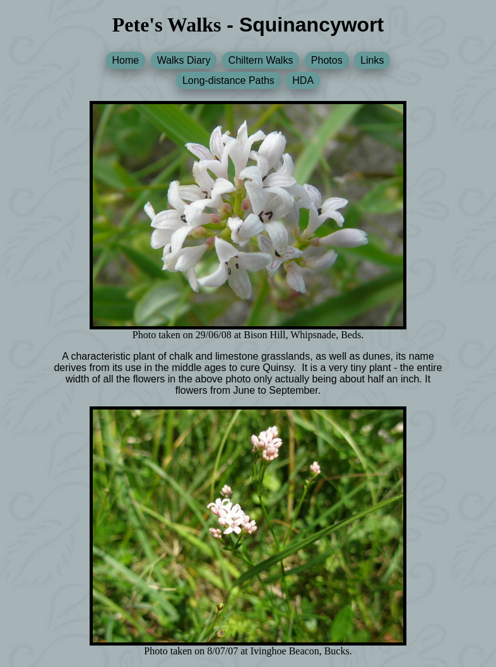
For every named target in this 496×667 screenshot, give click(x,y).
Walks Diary (184, 60)
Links (372, 60)
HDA (303, 80)
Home (125, 60)
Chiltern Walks (260, 60)
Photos (327, 60)
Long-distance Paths (228, 80)
